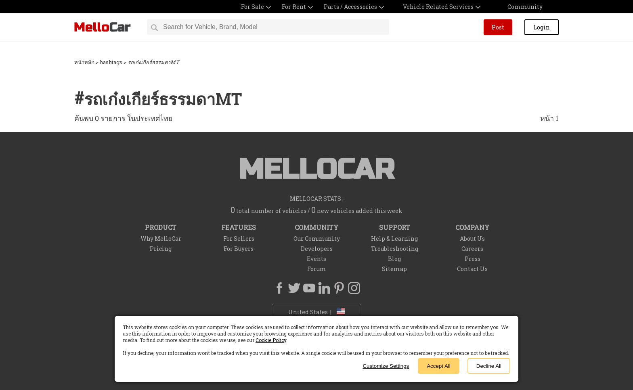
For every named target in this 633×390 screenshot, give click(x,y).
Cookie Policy (271, 340)
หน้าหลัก (84, 62)
